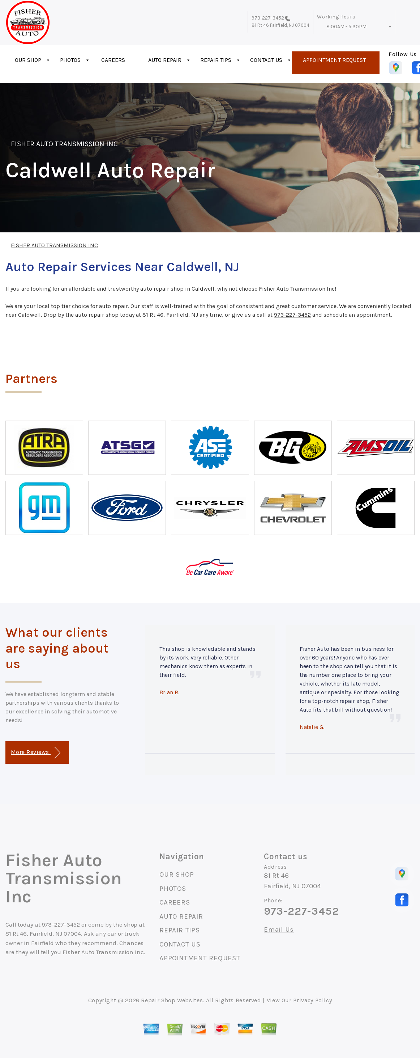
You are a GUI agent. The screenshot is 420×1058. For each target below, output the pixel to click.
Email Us (279, 929)
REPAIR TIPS (215, 59)
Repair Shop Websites (172, 1000)
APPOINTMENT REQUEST (334, 59)
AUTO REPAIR (164, 59)
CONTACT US (266, 59)
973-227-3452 (268, 18)
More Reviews (35, 753)
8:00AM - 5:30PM (346, 27)
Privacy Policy (312, 1000)
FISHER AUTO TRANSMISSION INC (64, 144)
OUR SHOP (28, 59)
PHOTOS (70, 59)
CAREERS (113, 59)
